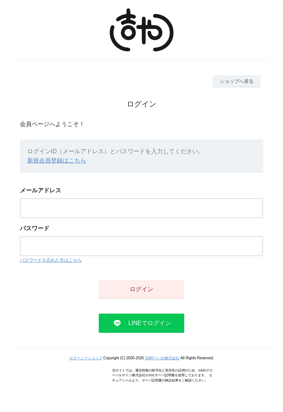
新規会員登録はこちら (56, 160)
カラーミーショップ (85, 358)
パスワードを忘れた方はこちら (51, 260)
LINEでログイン (149, 323)
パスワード (34, 228)
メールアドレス (40, 190)
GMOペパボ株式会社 (162, 358)
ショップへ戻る (237, 81)
